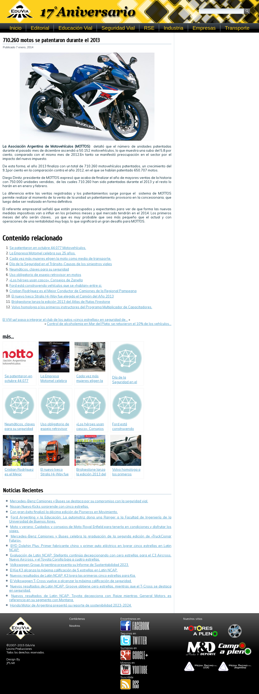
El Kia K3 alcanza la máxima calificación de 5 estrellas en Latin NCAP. (64, 570)
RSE (149, 28)
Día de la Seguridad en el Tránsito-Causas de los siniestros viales (60, 264)
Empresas (204, 28)
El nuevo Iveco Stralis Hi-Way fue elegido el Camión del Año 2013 (63, 296)
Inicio (15, 28)
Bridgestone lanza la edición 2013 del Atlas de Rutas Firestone (61, 302)
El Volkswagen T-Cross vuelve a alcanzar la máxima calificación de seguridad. (71, 581)
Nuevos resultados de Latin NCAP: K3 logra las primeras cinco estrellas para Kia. (73, 575)
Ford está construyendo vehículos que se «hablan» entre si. (55, 285)
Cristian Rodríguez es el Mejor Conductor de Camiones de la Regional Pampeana (73, 291)
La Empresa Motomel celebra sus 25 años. (42, 253)
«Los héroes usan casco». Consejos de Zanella (46, 280)
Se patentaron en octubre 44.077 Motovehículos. (47, 248)
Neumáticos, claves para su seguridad (39, 269)
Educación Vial (75, 28)
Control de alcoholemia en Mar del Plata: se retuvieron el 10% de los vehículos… (109, 324)
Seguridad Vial (118, 28)
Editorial (40, 28)
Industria (173, 28)
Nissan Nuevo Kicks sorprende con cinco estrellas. (49, 506)
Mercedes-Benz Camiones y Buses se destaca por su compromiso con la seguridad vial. (79, 501)
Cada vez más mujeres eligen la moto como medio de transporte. (60, 258)
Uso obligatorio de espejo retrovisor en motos (45, 275)
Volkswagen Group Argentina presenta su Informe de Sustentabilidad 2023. (69, 565)
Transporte (237, 28)
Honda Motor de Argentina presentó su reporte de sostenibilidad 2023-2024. (71, 605)
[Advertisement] (216, 67)
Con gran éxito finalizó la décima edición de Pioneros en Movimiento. (64, 512)
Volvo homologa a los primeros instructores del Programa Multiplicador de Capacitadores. (82, 307)
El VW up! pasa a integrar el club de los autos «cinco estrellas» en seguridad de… (65, 319)
